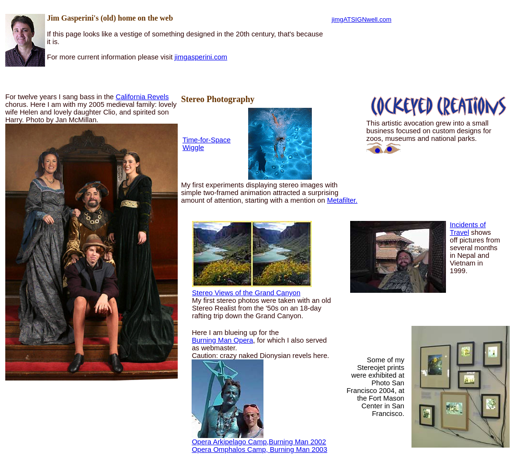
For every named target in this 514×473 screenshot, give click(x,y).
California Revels (142, 97)
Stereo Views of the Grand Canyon (246, 293)
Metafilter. (342, 200)
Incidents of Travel (468, 228)
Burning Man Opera (222, 340)
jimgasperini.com (200, 57)
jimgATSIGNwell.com (361, 19)
